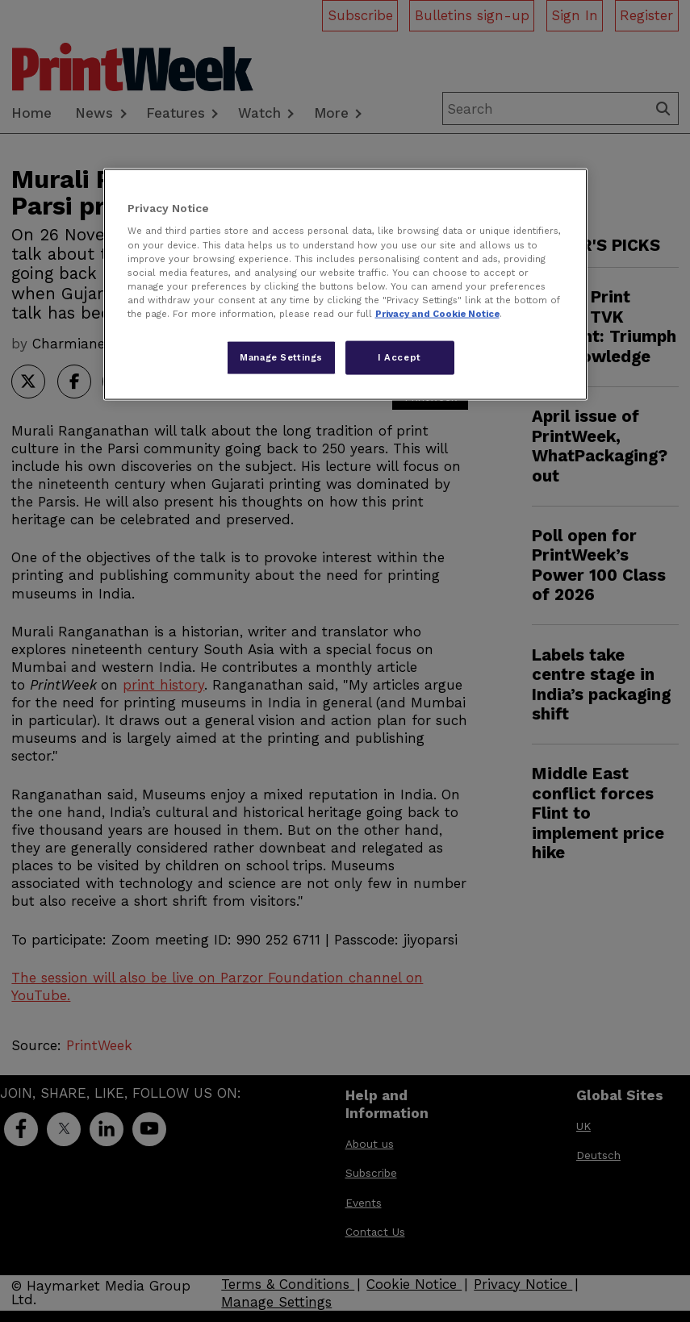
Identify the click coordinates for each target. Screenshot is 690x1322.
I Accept (399, 356)
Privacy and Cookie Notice (437, 313)
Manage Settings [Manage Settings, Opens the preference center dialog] (281, 356)
